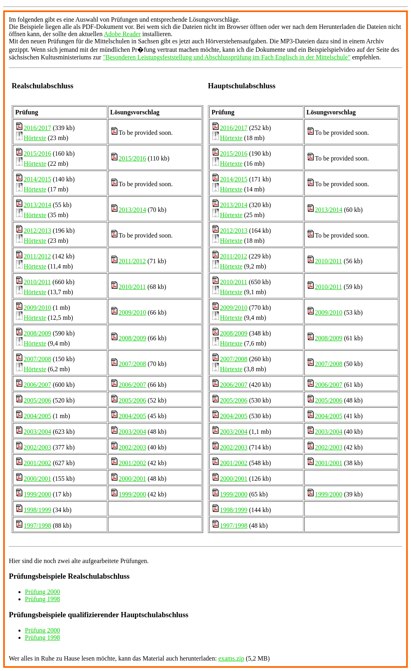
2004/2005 (37, 416)
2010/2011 (37, 282)
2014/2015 (37, 179)
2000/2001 (37, 478)
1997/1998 (37, 525)
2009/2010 (37, 307)
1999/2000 (37, 494)
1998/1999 (37, 509)
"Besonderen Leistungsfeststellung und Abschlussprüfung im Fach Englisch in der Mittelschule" (226, 57)
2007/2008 (37, 359)
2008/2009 (37, 333)
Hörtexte (35, 137)
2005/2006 (37, 400)
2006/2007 (37, 384)
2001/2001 (328, 463)
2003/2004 (37, 431)
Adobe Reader (122, 34)
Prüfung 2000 (42, 591)
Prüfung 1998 (42, 599)
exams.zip (231, 658)
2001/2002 (37, 463)
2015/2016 (37, 153)
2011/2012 (37, 256)
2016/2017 (37, 127)
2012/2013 (37, 230)
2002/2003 (37, 447)
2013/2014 (37, 204)
